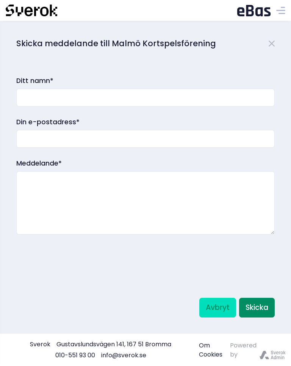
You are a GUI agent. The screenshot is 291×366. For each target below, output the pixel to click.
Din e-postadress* (48, 122)
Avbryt (218, 307)
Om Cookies (210, 350)
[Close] (271, 42)
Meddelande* (39, 163)
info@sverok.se (123, 355)
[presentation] (73, 251)
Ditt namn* (34, 80)
